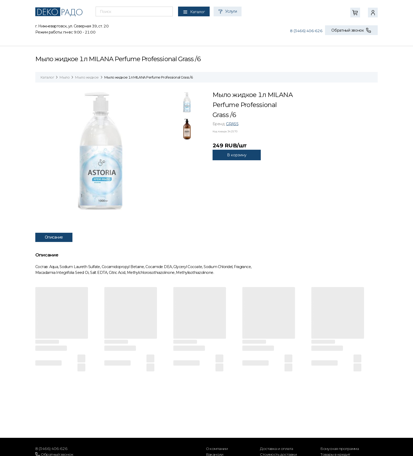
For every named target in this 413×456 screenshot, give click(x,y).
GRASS (232, 124)
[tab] (187, 103)
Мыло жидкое (87, 77)
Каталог (47, 77)
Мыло (65, 77)
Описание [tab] (54, 237)
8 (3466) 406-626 (306, 30)
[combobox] (134, 12)
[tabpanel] (104, 150)
